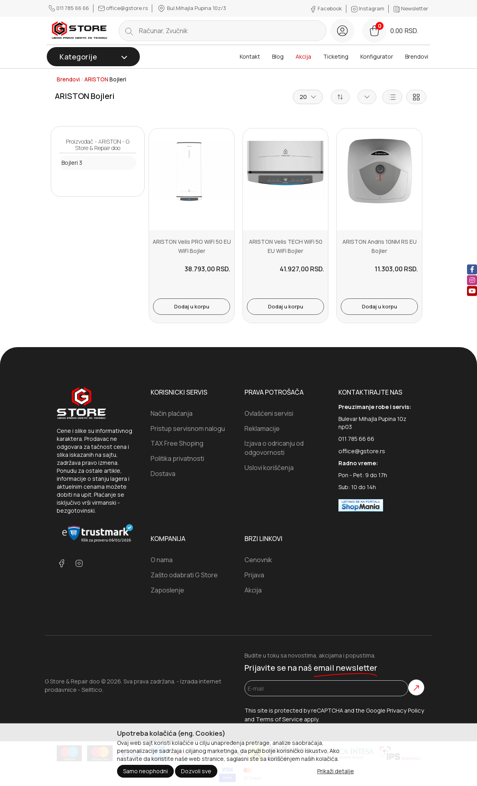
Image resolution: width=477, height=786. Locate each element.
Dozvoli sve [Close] (196, 771)
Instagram (368, 8)
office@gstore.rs (123, 8)
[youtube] (472, 291)
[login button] (342, 31)
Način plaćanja (172, 413)
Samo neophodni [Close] (145, 771)
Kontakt (250, 56)
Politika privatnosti (177, 458)
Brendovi (416, 56)
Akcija (303, 56)
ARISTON (96, 79)
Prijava (254, 575)
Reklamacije (262, 428)
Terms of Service (279, 719)
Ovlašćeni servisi (268, 413)
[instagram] (472, 280)
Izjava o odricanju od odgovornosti (274, 448)
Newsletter (411, 8)
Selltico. (92, 689)
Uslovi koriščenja (269, 467)
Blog (278, 56)
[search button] (129, 31)
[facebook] (472, 269)
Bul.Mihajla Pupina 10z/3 (191, 8)
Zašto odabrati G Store (184, 575)
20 (308, 97)
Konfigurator (376, 56)
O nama (162, 559)
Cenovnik (258, 559)
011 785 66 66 (69, 8)
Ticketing (335, 56)
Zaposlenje (167, 590)
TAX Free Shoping (177, 443)
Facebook (326, 8)
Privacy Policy (405, 710)
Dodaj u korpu (191, 306)
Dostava (163, 473)
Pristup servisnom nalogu (188, 428)
